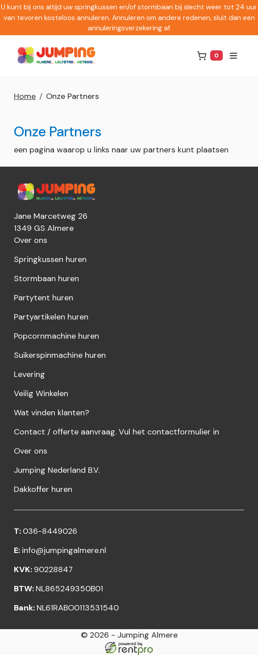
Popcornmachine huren (56, 336)
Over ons (30, 240)
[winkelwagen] (210, 55)
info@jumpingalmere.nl (60, 550)
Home (25, 96)
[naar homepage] (58, 55)
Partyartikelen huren (51, 316)
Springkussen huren (50, 259)
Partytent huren (43, 297)
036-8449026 (45, 531)
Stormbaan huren (46, 278)
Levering (29, 374)
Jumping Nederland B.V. (57, 470)
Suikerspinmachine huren (60, 355)
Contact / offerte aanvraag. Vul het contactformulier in (116, 431)
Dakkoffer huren (43, 489)
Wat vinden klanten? (51, 412)
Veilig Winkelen (41, 393)
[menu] (233, 56)
